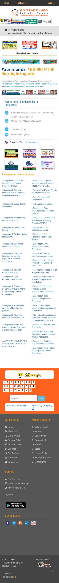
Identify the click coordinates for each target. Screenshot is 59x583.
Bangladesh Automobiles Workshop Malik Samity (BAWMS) (13, 308)
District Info (40, 462)
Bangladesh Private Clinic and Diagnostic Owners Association (43, 350)
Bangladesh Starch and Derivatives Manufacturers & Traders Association (44, 334)
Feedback (12, 457)
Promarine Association (42, 204)
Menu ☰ (51, 2)
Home (6, 2)
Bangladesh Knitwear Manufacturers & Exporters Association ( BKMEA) (43, 183)
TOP (9, 495)
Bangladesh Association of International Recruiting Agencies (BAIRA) (43, 220)
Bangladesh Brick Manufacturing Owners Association (41, 298)
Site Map (12, 449)
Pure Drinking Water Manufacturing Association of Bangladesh (44, 308)
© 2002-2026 (8, 559)
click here (39, 87)
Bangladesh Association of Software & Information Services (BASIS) (14, 183)
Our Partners (14, 453)
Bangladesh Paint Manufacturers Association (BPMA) (43, 211)
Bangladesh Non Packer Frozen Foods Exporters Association (42, 263)
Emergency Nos (43, 457)
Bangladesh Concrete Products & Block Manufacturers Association (43, 289)
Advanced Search (16, 405)
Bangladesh (40, 440)
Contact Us (13, 462)
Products (39, 431)
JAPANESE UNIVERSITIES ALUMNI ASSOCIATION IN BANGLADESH (14, 344)
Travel (38, 444)
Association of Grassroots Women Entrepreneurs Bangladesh (43, 279)
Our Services (14, 435)
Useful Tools (41, 453)
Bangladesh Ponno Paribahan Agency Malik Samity (42, 237)
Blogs (37, 449)
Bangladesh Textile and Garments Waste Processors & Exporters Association (14, 327)
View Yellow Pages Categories (29, 52)
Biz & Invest (40, 435)
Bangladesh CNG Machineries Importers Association (41, 246)
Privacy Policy (14, 440)
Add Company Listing (18, 483)
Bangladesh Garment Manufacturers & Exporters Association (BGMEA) (13, 193)
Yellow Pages (23, 2)
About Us (12, 431)
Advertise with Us (16, 488)
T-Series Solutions (11, 562)
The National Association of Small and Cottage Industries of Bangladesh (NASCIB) (44, 317)
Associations (32, 142)
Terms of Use (14, 444)
